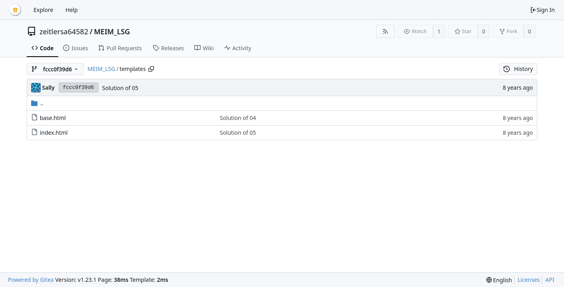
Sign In (542, 10)
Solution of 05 (120, 88)
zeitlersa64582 (63, 31)
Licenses (529, 279)
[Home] (15, 10)
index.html (54, 132)
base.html (53, 118)
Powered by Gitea (31, 279)
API (549, 279)
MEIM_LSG (112, 31)
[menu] (499, 280)
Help (71, 10)
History (518, 69)
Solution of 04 (238, 118)
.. (37, 103)
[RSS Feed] (385, 31)
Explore (43, 10)
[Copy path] (151, 69)
